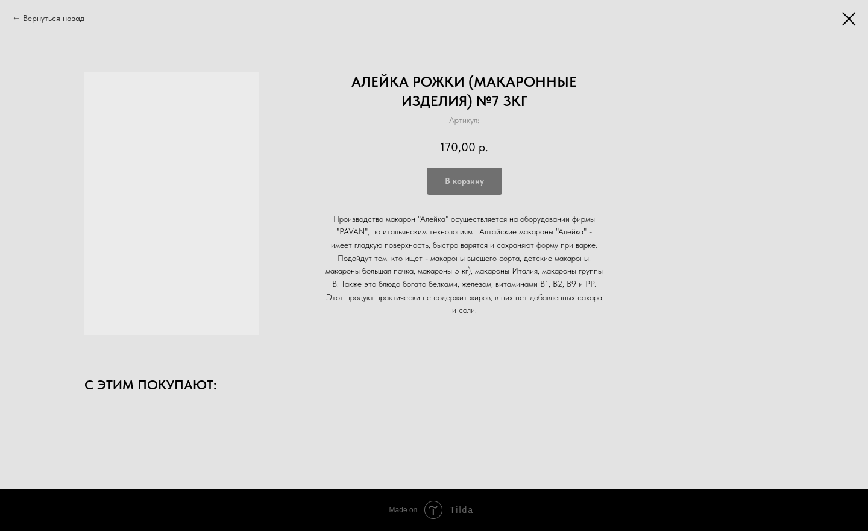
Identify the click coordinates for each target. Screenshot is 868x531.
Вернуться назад (53, 18)
